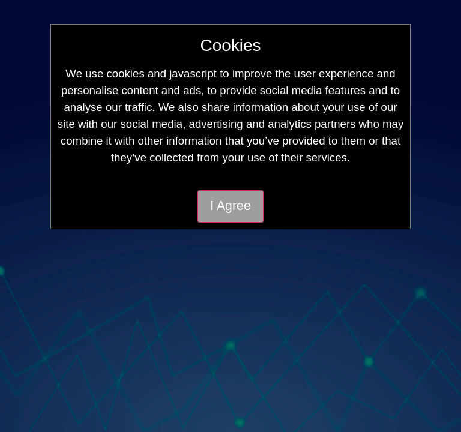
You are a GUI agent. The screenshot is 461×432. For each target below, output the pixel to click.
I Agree (230, 206)
